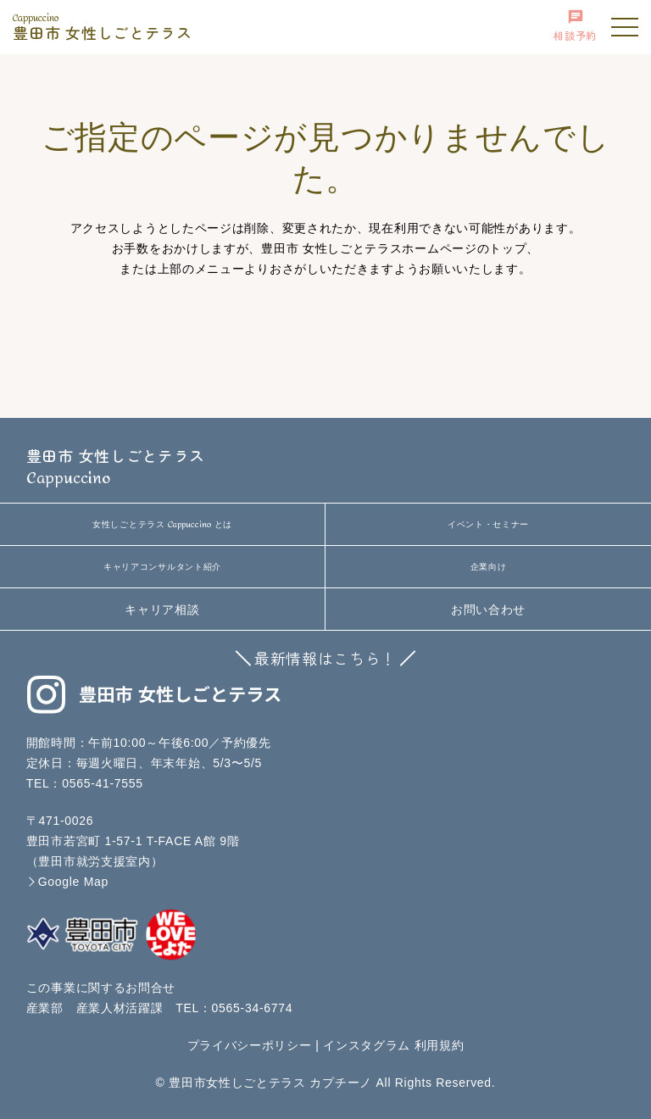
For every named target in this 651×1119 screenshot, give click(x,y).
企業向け (488, 566)
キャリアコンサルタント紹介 (162, 566)
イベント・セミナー (488, 524)
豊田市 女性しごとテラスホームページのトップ (393, 248)
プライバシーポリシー (249, 1045)
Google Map (73, 881)
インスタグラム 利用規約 (393, 1045)
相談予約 (575, 25)
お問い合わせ (488, 609)
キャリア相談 (162, 609)
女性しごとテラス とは (162, 524)
